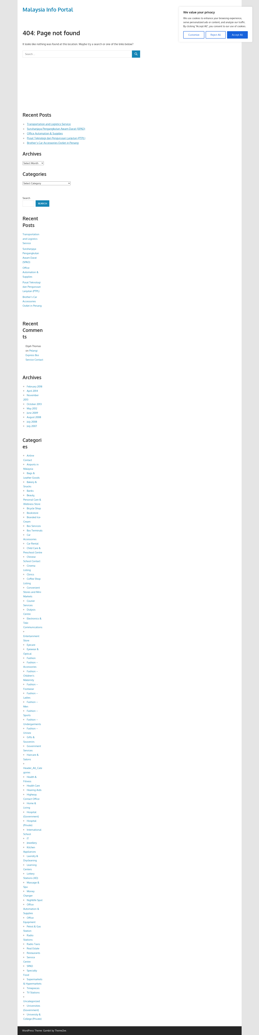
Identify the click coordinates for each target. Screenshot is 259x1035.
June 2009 (32, 412)
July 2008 (32, 421)
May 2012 (32, 408)
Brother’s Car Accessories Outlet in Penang (53, 143)
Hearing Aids (34, 790)
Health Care (33, 785)
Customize (193, 34)
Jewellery (32, 842)
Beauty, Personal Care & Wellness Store (32, 500)
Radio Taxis (33, 944)
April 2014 (32, 390)
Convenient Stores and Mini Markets (32, 592)
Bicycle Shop (34, 508)
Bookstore (32, 512)
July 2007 (32, 426)
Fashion (31, 658)
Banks (30, 490)
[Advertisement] (81, 84)
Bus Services (34, 526)
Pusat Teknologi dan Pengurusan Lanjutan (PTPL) (56, 138)
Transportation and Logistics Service (49, 124)
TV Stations (33, 992)
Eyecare (31, 644)
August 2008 (34, 417)
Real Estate (33, 948)
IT (28, 838)
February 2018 (34, 386)
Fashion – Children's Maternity (30, 676)
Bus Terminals (34, 530)
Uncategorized (31, 1001)
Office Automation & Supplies (45, 133)
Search (26, 198)
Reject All (216, 34)
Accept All (237, 34)
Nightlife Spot (34, 900)
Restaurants (33, 953)
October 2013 (34, 404)
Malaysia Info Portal (48, 9)
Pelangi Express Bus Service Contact (34, 355)
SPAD (30, 966)
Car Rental (32, 543)
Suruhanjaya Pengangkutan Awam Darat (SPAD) (56, 128)
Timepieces (33, 988)
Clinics (30, 574)
